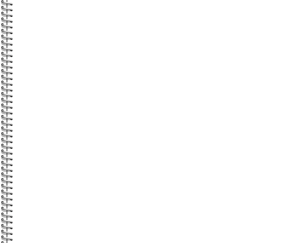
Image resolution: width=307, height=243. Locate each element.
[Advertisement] (78, 81)
